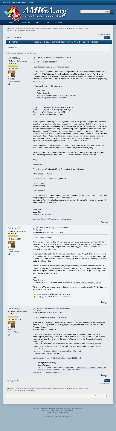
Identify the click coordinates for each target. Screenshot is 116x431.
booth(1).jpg (38, 297)
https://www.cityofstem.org (46, 219)
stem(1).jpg (38, 294)
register (31, 2)
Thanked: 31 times (14, 81)
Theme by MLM (63, 412)
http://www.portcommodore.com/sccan (51, 98)
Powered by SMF (52, 412)
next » (108, 34)
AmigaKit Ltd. (79, 408)
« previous (102, 34)
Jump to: (87, 396)
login (24, 2)
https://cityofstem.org (48, 249)
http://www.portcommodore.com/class (47, 372)
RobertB (14, 58)
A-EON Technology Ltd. (66, 408)
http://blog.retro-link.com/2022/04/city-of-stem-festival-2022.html (57, 358)
